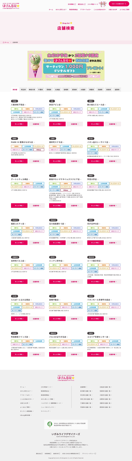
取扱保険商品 (73, 10)
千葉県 (40, 90)
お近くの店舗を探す (119, 4)
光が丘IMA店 (93, 224)
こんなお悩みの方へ (100, 10)
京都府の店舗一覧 (105, 403)
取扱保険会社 (45, 391)
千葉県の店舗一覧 (85, 403)
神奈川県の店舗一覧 (86, 399)
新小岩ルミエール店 (95, 105)
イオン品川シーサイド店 (97, 142)
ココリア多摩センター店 (97, 337)
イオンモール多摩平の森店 (98, 300)
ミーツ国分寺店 (94, 261)
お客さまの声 (113, 10)
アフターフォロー (85, 10)
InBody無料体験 (25, 415)
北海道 (57, 90)
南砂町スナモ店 (56, 142)
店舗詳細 (36, 124)
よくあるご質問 (124, 10)
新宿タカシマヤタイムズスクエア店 (64, 179)
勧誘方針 (55, 453)
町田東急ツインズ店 (19, 337)
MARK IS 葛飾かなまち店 (22, 142)
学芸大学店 (92, 179)
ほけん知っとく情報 (47, 399)
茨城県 (49, 90)
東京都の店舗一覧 (85, 391)
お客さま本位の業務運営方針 (70, 453)
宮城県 (66, 90)
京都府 (91, 90)
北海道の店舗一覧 (105, 387)
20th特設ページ (46, 387)
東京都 (15, 90)
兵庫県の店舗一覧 (105, 399)
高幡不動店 (54, 300)
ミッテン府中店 (56, 261)
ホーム (51, 10)
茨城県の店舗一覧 (85, 407)
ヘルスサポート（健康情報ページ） (51, 403)
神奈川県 (32, 90)
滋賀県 (117, 90)
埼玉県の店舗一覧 (85, 395)
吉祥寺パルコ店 (17, 261)
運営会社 (81, 4)
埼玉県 (23, 90)
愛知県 (74, 90)
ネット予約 (18, 124)
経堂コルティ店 (17, 224)
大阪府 (83, 90)
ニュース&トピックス (47, 407)
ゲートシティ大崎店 (19, 179)
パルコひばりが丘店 (57, 337)
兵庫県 (100, 90)
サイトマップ (45, 411)
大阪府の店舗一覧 (105, 395)
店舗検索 (83, 387)
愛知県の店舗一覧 (105, 407)
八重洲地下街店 (17, 105)
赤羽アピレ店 (55, 105)
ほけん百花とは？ (61, 10)
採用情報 (71, 4)
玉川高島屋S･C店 (56, 224)
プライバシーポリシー (88, 453)
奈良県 (108, 90)
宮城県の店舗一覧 (105, 391)
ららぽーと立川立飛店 (20, 300)
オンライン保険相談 (26, 411)
